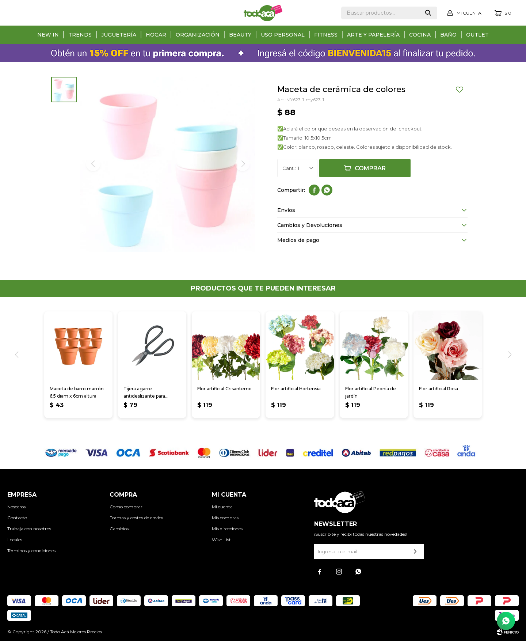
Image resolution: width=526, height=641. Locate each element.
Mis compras (225, 517)
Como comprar (126, 506)
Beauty (240, 34)
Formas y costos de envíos (136, 517)
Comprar (370, 168)
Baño (448, 34)
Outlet (477, 34)
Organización (198, 34)
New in (48, 34)
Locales (14, 539)
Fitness (326, 34)
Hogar (156, 34)
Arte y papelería (373, 34)
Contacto (17, 517)
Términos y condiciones (31, 550)
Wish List (221, 539)
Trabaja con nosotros (29, 528)
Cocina (420, 34)
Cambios (119, 528)
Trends (80, 34)
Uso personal (283, 34)
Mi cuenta (222, 506)
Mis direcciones (227, 528)
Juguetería (118, 34)
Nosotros (16, 506)
